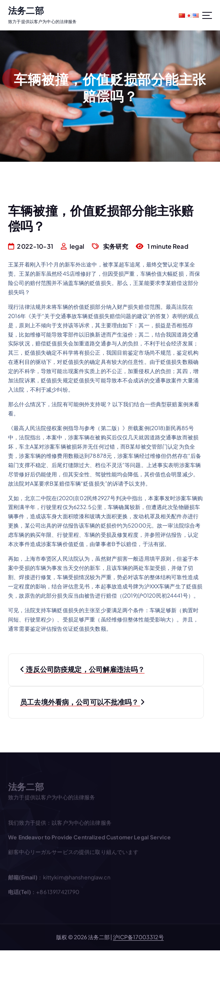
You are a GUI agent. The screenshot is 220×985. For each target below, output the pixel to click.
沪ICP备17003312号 (138, 936)
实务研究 (115, 246)
